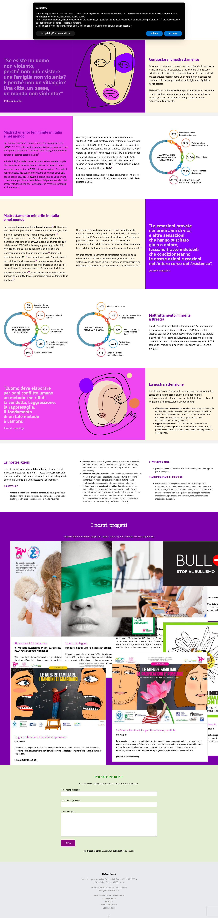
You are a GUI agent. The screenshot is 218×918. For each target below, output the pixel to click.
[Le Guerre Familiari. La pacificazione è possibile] (159, 688)
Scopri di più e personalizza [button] (55, 33)
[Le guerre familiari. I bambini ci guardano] (58, 695)
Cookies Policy (109, 908)
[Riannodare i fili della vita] (58, 588)
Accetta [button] (173, 33)
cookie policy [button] (78, 16)
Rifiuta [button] (154, 33)
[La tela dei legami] (109, 588)
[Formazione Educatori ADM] (159, 579)
